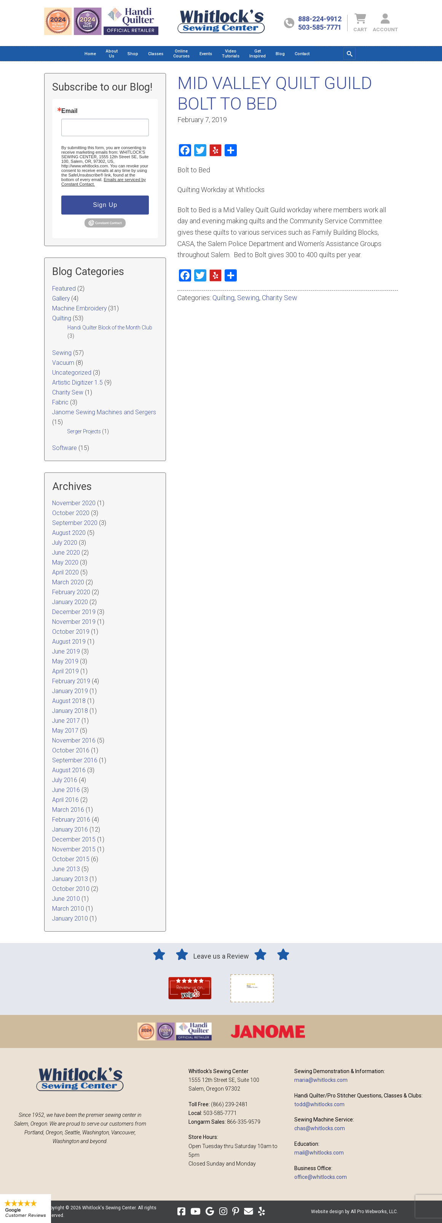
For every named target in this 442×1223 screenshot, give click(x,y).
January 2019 (70, 691)
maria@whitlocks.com (321, 1080)
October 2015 (70, 859)
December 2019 (74, 611)
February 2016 (71, 819)
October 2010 (70, 888)
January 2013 (70, 879)
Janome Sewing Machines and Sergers (104, 412)
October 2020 (70, 513)
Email (69, 111)
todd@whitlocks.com (319, 1104)
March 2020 (68, 582)
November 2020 (74, 503)
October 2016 (70, 750)
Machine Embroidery (79, 308)
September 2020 (74, 522)
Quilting (223, 298)
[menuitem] (90, 53)
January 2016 (70, 829)
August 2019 (69, 641)
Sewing (248, 298)
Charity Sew (279, 298)
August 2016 (69, 770)
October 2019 (70, 631)
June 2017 (66, 720)
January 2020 (70, 602)
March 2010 (68, 908)
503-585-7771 (319, 27)
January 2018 (70, 710)
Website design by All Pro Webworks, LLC (354, 1211)
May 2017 (65, 730)
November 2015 (74, 849)
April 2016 (65, 799)
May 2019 (65, 661)
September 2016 (74, 760)
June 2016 (66, 790)
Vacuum (63, 362)
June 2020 (66, 552)
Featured (64, 288)
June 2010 (66, 898)
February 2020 (71, 592)
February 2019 (71, 681)
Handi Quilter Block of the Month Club (109, 327)
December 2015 (74, 839)
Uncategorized (71, 372)
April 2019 (65, 671)
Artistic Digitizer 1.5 (77, 382)
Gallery (61, 298)
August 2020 (69, 532)
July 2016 (64, 780)
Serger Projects (84, 431)
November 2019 (74, 621)
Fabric (60, 402)
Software (64, 448)
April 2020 (65, 572)
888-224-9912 (319, 19)
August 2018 (69, 701)
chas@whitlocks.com (319, 1128)
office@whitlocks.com (320, 1177)
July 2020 (64, 542)
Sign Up (105, 205)
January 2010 (70, 918)
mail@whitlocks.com (319, 1153)
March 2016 (68, 809)
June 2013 (66, 869)
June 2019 (66, 651)
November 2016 (74, 740)
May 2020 (65, 562)
